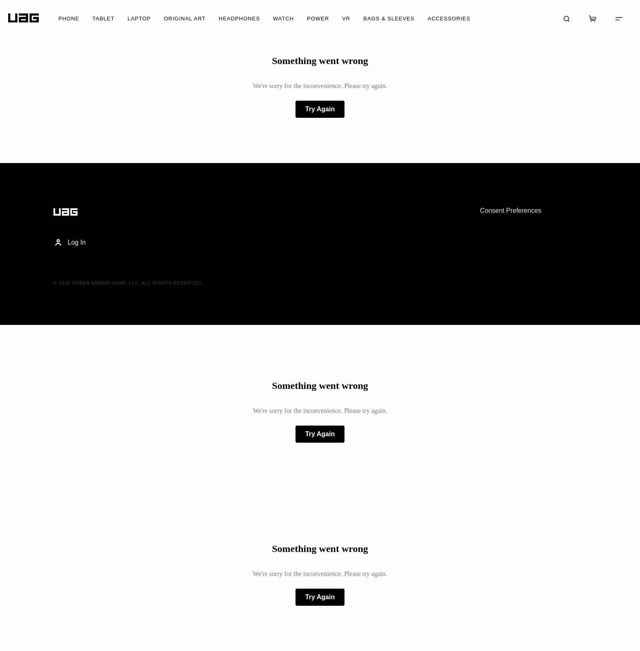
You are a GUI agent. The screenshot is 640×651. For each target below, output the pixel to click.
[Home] (23, 18)
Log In (69, 242)
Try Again (320, 109)
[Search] (566, 18)
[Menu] (619, 18)
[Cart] (593, 18)
